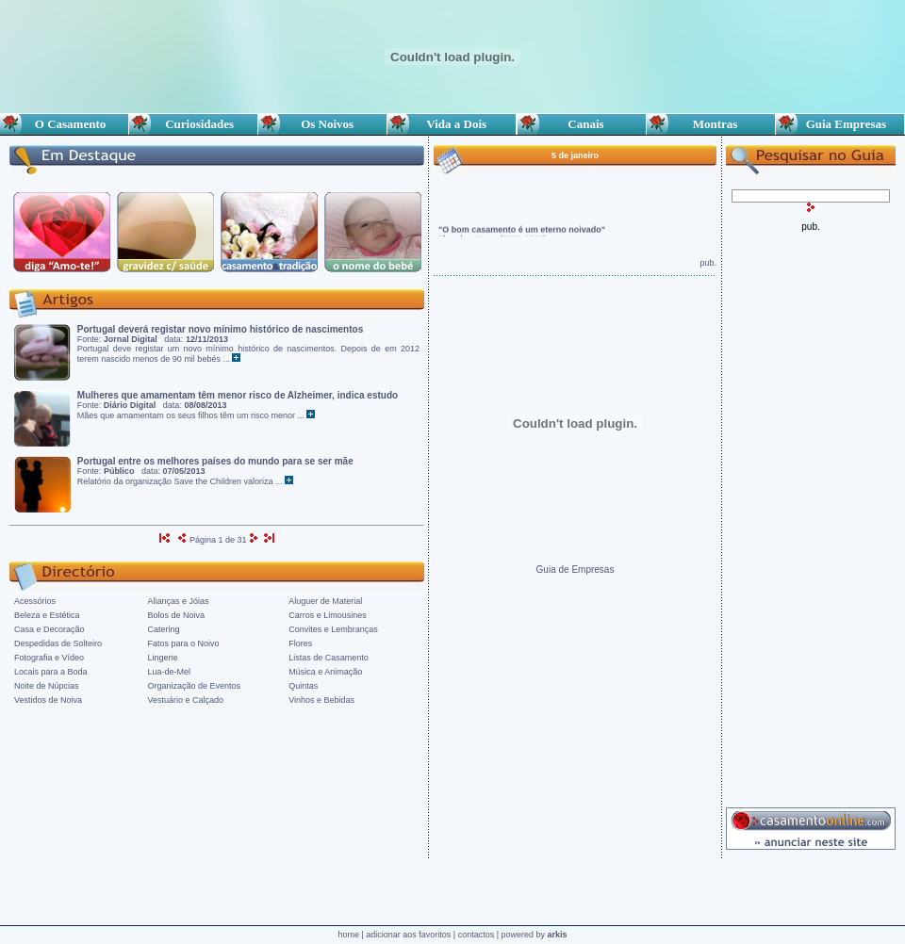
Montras (710, 124)
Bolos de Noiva (177, 615)
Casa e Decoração (49, 629)
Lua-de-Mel (169, 671)
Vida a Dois (452, 124)
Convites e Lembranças (333, 629)
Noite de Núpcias (46, 686)
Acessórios (35, 601)
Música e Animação (325, 671)
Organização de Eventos (194, 686)
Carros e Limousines (327, 615)
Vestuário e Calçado (186, 700)
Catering (164, 629)
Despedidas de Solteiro (58, 643)
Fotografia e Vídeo (49, 657)
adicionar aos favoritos (408, 934)
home (348, 934)
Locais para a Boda (51, 671)
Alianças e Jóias (178, 601)
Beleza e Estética (47, 615)
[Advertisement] (810, 514)
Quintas (303, 686)
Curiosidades (193, 124)
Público (119, 471)
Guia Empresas (840, 124)
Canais (581, 124)
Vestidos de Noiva (48, 700)
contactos (476, 934)
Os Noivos (322, 124)
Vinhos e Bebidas (321, 700)
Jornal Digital (130, 339)
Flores (300, 643)
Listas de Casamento (328, 657)
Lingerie (163, 657)
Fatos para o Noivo (184, 643)
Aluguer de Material (325, 601)
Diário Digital (130, 405)
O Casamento (64, 124)
